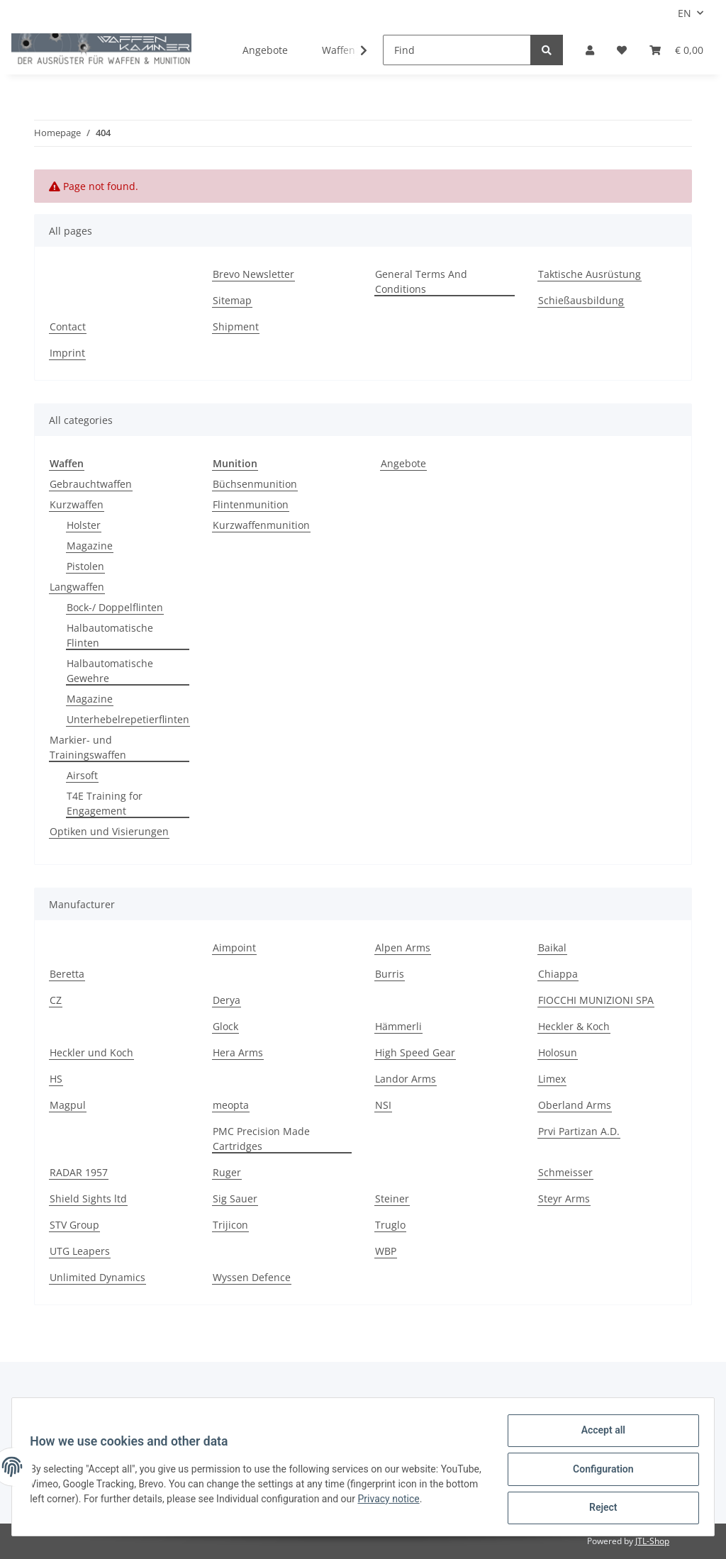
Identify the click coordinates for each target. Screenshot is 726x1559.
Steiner (392, 1198)
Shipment (236, 326)
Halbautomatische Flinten (110, 635)
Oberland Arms (574, 1105)
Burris (389, 973)
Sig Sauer (235, 1198)
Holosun (557, 1052)
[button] (589, 50)
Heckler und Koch (91, 1052)
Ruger (227, 1172)
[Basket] (676, 50)
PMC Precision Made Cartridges (261, 1138)
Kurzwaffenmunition (261, 525)
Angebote (403, 463)
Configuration (598, 1471)
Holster (84, 525)
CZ (56, 1000)
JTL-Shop (652, 1541)
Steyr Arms (564, 1198)
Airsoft (82, 775)
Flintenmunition (251, 504)
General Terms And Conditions (421, 281)
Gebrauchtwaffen (91, 484)
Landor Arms (405, 1078)
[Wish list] (621, 50)
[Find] (457, 50)
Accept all (598, 1435)
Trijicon (230, 1224)
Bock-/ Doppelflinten (115, 607)
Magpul (68, 1105)
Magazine (90, 545)
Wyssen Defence (252, 1277)
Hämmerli (398, 1026)
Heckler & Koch (574, 1026)
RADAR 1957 (79, 1172)
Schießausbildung (581, 300)
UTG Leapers (80, 1251)
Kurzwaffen (77, 504)
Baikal (552, 947)
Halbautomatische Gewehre (110, 670)
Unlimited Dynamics (97, 1277)
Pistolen (85, 566)
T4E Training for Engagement (105, 803)
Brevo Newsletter (253, 274)
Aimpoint (234, 947)
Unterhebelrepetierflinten (128, 719)
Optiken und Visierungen (109, 831)
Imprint (67, 352)
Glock (225, 1026)
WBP (385, 1251)
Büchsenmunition (255, 484)
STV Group (74, 1224)
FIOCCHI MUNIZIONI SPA (596, 1000)
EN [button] (684, 13)
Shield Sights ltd (88, 1198)
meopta (231, 1105)
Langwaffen (77, 586)
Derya (226, 1000)
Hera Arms (238, 1052)
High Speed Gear (415, 1052)
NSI (383, 1105)
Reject (598, 1508)
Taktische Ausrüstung (589, 274)
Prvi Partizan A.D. (579, 1131)
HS (56, 1078)
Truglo (390, 1224)
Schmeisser (565, 1172)
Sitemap (232, 300)
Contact (68, 326)
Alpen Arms (402, 947)
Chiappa (558, 973)
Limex (552, 1078)
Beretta (67, 973)
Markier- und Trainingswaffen (88, 747)
